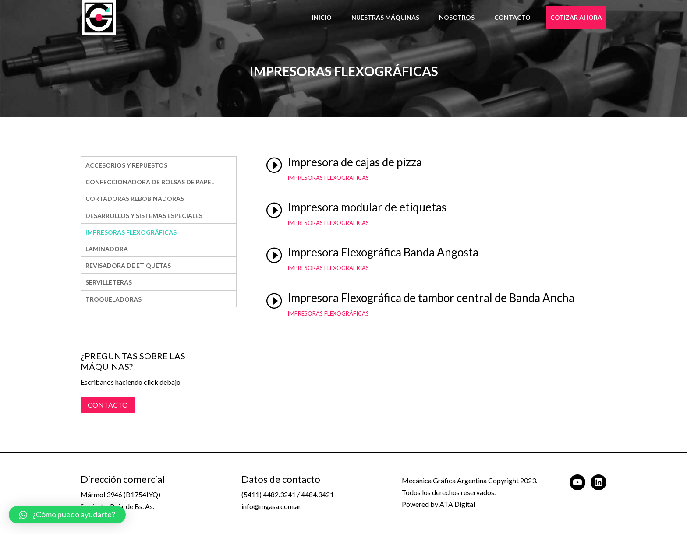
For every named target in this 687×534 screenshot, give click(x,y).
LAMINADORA (106, 249)
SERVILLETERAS (108, 282)
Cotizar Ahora (576, 17)
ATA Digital (457, 504)
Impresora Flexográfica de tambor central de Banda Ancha (430, 298)
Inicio (322, 17)
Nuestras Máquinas (385, 17)
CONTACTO (108, 404)
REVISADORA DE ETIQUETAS (128, 265)
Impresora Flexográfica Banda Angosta (382, 252)
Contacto (512, 17)
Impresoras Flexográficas (131, 232)
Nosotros (457, 17)
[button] (67, 514)
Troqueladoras (113, 299)
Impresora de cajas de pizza (354, 162)
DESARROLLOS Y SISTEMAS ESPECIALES (143, 215)
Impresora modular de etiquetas (366, 207)
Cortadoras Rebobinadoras (134, 198)
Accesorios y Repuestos (126, 165)
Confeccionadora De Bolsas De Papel (149, 182)
